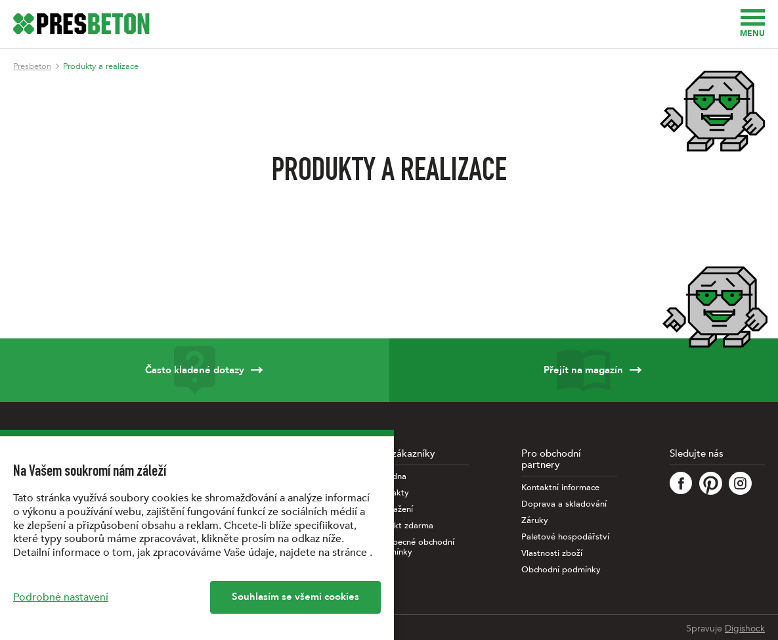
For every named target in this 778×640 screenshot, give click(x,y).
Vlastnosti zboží (551, 554)
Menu (752, 24)
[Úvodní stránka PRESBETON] (81, 23)
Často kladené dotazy (194, 370)
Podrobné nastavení (60, 597)
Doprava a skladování (564, 504)
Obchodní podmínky (561, 570)
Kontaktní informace (560, 488)
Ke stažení (393, 509)
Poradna (390, 477)
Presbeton (32, 66)
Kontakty (391, 493)
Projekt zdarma (403, 526)
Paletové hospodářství (565, 537)
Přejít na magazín (584, 370)
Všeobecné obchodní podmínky (414, 547)
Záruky (534, 521)
